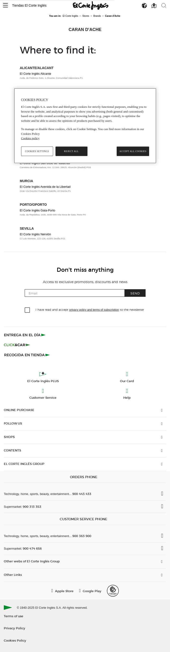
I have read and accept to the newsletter (90, 309)
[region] (85, 125)
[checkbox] (27, 310)
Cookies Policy (15, 640)
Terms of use (13, 616)
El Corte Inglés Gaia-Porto (37, 210)
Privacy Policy (14, 628)
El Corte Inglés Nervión (35, 234)
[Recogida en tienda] (27, 355)
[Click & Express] (25, 335)
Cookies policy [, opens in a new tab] (30, 138)
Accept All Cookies (132, 151)
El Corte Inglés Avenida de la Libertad (45, 186)
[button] (5, 5)
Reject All (71, 151)
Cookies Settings (37, 151)
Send (135, 293)
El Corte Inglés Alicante (35, 73)
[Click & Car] (17, 345)
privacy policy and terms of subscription (94, 309)
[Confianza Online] (113, 591)
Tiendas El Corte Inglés (29, 5)
